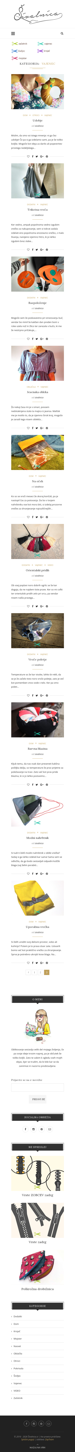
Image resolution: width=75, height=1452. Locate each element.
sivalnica (39, 125)
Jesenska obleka (37, 392)
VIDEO (50, 565)
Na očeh (37, 481)
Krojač (17, 1331)
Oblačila (31, 387)
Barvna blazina (37, 748)
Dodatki (31, 204)
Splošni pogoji (27, 1439)
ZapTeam (49, 1439)
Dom (25, 115)
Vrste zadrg (37, 1242)
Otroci (36, 115)
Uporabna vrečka (37, 927)
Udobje (38, 120)
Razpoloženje (37, 303)
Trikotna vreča (38, 209)
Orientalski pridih (37, 570)
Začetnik (18, 1398)
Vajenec (48, 115)
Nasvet (17, 1346)
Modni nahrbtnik (37, 838)
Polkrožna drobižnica (37, 1289)
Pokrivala (18, 1368)
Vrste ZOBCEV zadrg (37, 1195)
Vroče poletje (37, 659)
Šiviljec (17, 1375)
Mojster (18, 1338)
